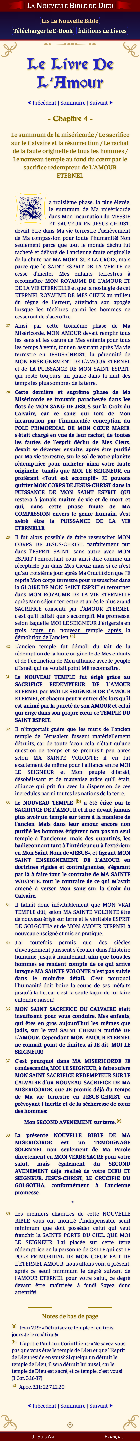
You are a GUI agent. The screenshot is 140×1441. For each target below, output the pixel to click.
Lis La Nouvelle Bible (70, 20)
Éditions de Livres (102, 30)
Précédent (41, 102)
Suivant (101, 102)
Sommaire (73, 102)
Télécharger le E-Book (43, 30)
